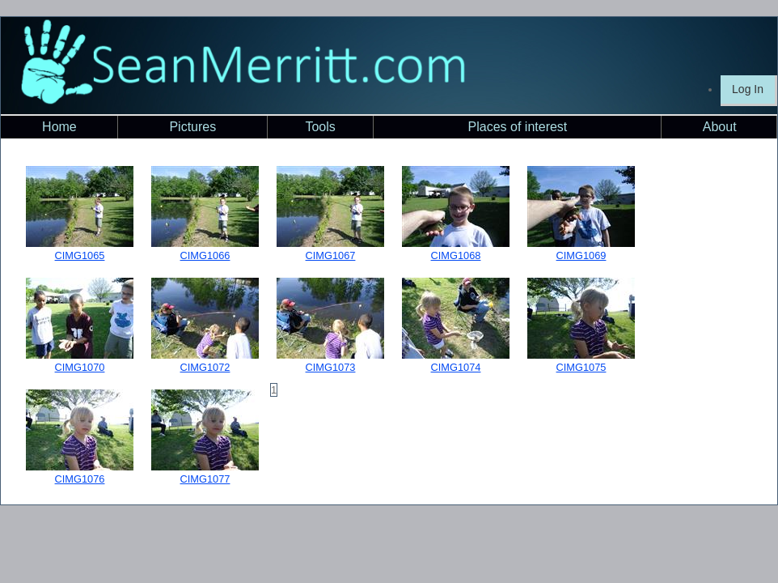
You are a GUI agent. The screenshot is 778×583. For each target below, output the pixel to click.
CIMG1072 (205, 367)
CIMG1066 (205, 255)
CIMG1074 (456, 367)
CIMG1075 (581, 367)
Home (59, 127)
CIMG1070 (80, 367)
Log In (747, 89)
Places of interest (518, 127)
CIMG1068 (456, 255)
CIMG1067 (331, 255)
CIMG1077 (205, 479)
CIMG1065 (80, 255)
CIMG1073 (331, 367)
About (720, 127)
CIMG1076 (80, 479)
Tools (320, 127)
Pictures (192, 127)
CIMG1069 (581, 255)
